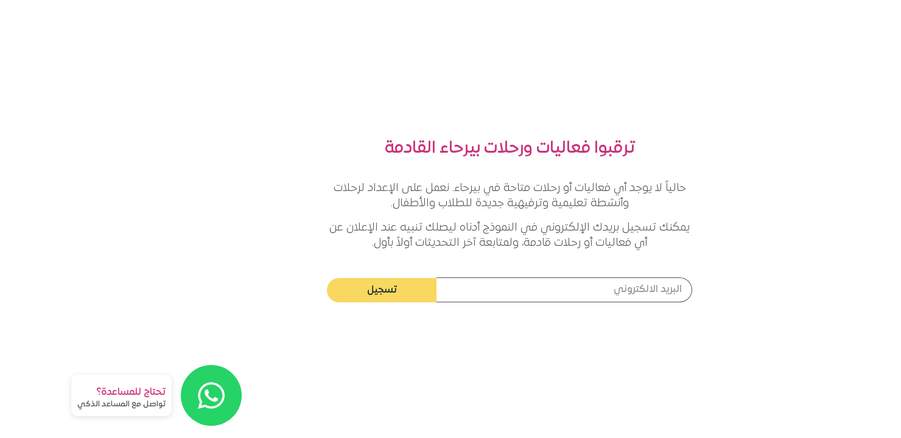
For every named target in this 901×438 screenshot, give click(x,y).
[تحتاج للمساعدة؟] (152, 395)
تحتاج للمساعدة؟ (72, 392)
